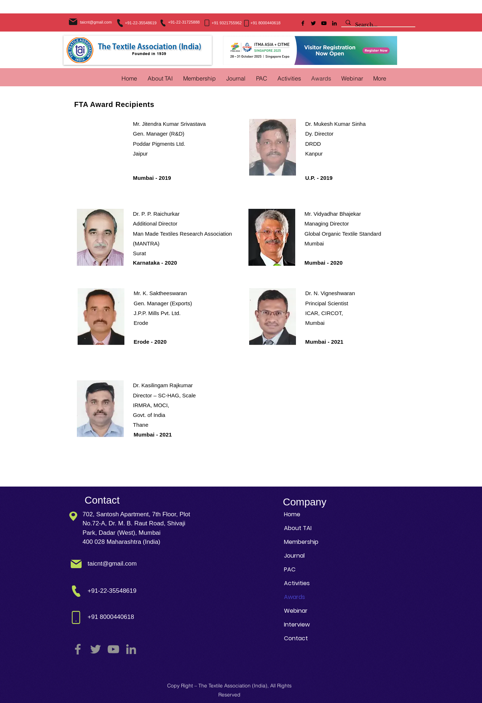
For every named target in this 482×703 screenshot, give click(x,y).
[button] (289, 78)
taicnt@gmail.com (96, 22)
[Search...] (377, 25)
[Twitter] (313, 23)
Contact (296, 638)
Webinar (296, 611)
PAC (290, 569)
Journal (294, 555)
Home (292, 514)
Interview (297, 624)
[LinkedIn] (334, 23)
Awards (294, 597)
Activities (297, 583)
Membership (301, 542)
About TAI (298, 528)
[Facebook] (303, 23)
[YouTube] (324, 23)
